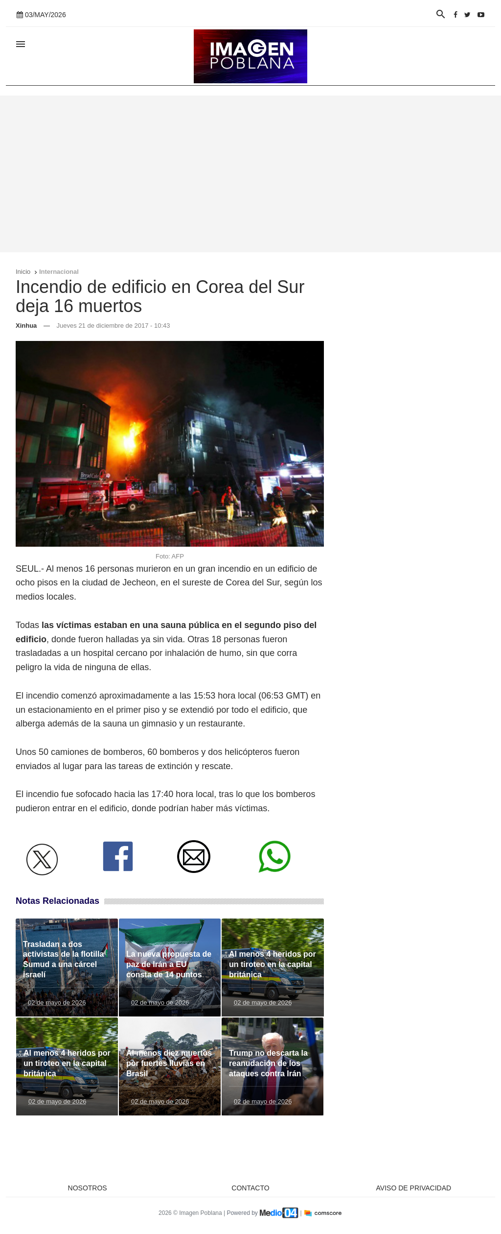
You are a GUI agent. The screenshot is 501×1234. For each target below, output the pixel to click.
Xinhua (26, 325)
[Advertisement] (250, 173)
